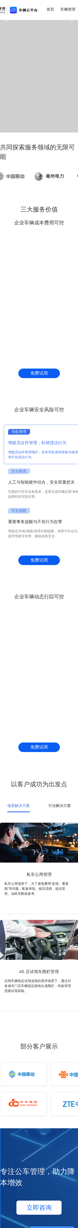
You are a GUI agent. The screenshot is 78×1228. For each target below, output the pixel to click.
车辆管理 (67, 9)
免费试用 (39, 373)
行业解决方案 (59, 806)
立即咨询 (39, 1207)
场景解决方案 (18, 806)
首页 (50, 9)
